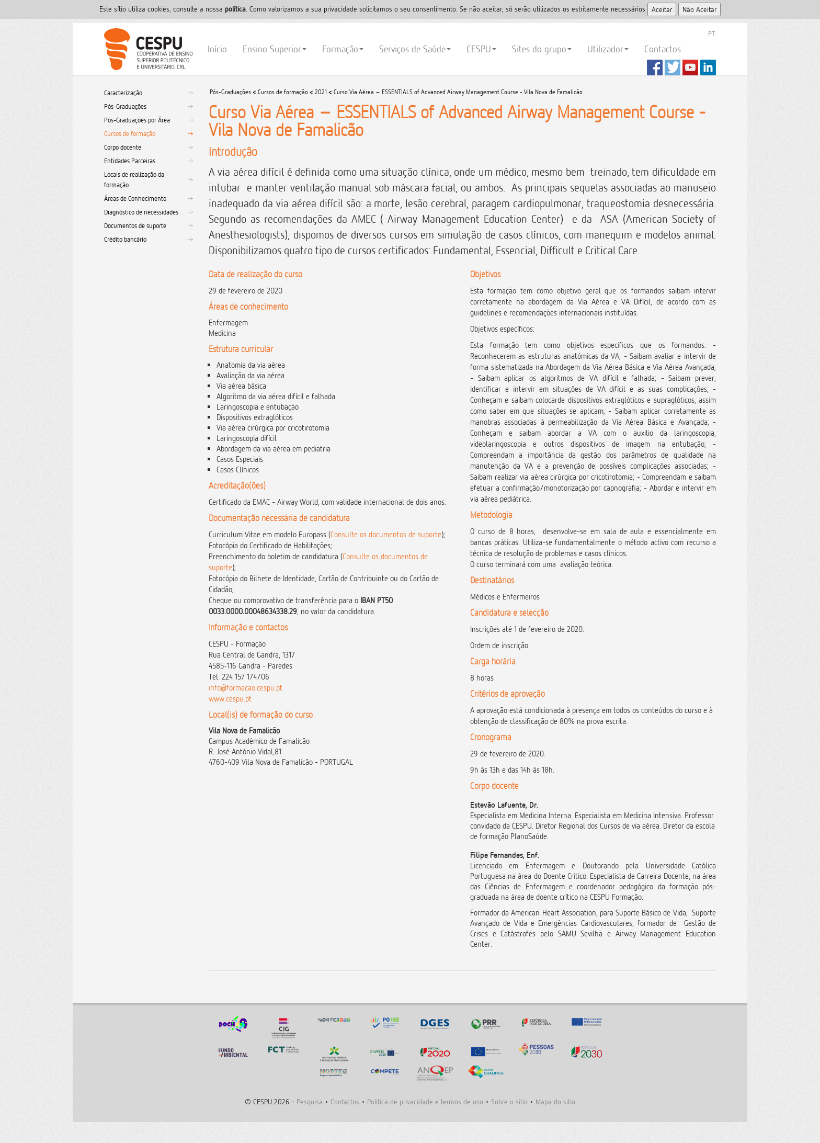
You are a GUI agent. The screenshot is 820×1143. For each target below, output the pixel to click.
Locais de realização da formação (134, 179)
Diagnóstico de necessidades (141, 212)
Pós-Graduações (125, 106)
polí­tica (235, 8)
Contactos (662, 48)
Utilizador (608, 48)
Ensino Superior (274, 48)
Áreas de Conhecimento (135, 198)
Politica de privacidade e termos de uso (425, 1101)
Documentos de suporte (135, 225)
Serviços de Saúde (415, 48)
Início (217, 48)
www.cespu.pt (230, 699)
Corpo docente (122, 147)
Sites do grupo (542, 48)
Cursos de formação (129, 133)
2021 (321, 92)
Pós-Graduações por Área (137, 120)
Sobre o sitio (509, 1101)
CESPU (147, 49)
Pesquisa (310, 1101)
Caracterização (123, 92)
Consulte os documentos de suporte (386, 534)
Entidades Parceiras (129, 160)
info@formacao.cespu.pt (245, 688)
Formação (342, 48)
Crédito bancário (125, 239)
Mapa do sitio (555, 1101)
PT (711, 33)
